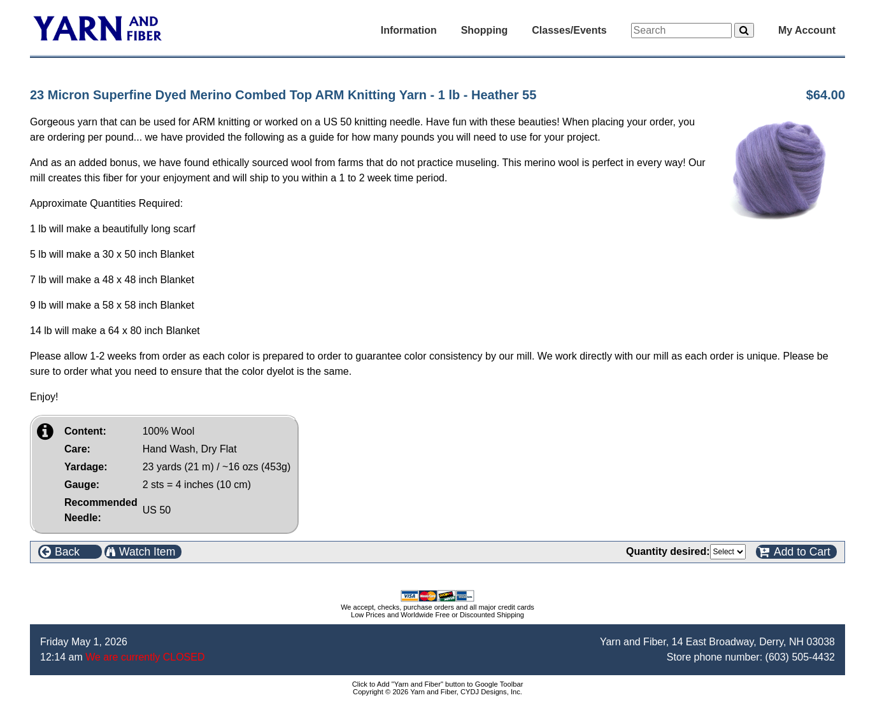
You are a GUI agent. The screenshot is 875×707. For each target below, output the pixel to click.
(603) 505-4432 (800, 657)
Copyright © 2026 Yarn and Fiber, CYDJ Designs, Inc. (437, 692)
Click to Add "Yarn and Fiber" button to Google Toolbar (437, 684)
